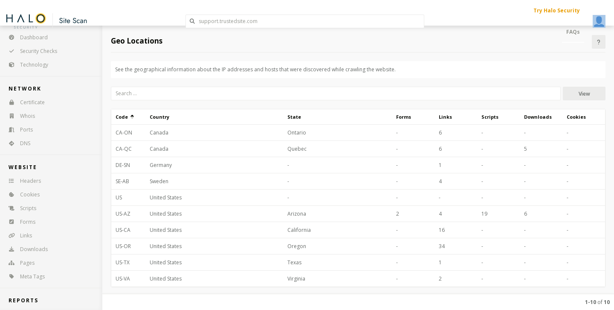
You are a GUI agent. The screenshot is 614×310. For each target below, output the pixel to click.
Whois (19, 116)
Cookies (21, 194)
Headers (22, 180)
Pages (19, 262)
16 (442, 230)
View (584, 93)
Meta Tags (24, 276)
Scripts (19, 208)
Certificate (24, 102)
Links (17, 235)
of (597, 302)
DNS (16, 143)
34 (442, 246)
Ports (18, 129)
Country (159, 117)
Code (125, 117)
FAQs (573, 31)
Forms (19, 221)
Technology (25, 64)
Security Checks (30, 51)
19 (484, 213)
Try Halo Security (556, 10)
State (294, 117)
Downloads (25, 249)
